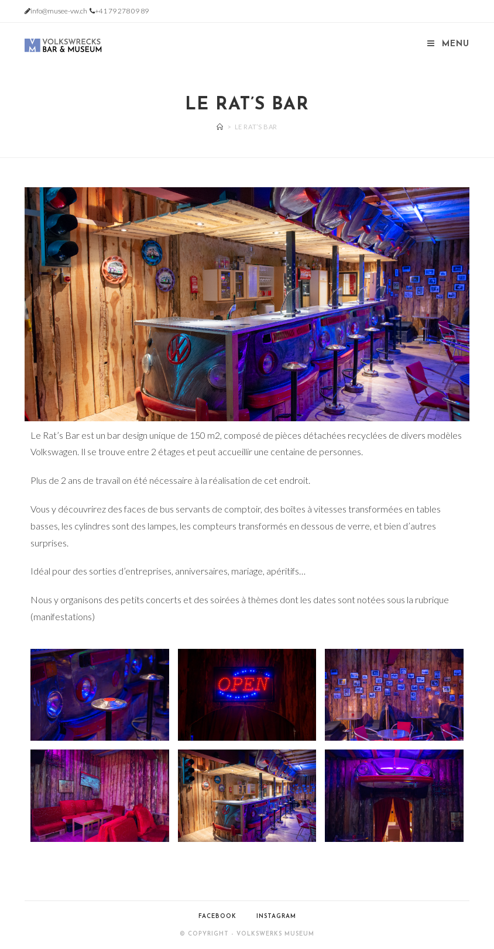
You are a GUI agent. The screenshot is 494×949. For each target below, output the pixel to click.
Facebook (217, 916)
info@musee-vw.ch (58, 10)
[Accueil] (220, 126)
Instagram (276, 916)
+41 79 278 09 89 (122, 10)
